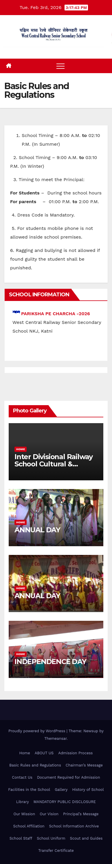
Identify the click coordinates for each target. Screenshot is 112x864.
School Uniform (51, 838)
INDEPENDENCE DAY (50, 661)
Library (22, 802)
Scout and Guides (86, 838)
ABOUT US (44, 753)
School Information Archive (74, 826)
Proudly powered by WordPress (37, 731)
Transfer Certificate (56, 850)
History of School (88, 789)
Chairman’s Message (84, 765)
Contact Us (22, 777)
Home (20, 449)
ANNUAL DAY (37, 530)
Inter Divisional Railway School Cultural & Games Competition (53, 463)
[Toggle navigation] (60, 66)
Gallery (61, 789)
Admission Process (75, 753)
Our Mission (24, 814)
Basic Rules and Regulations (35, 765)
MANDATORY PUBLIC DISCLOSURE (65, 802)
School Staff (21, 838)
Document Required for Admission (68, 777)
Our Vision (49, 814)
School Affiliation (29, 826)
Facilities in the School (29, 789)
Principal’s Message (81, 814)
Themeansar (55, 738)
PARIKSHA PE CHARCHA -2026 (55, 313)
